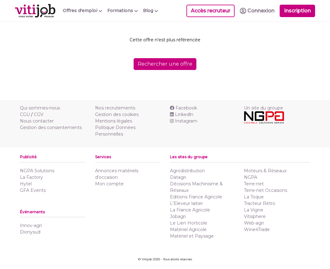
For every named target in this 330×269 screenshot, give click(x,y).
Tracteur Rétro (259, 203)
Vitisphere (255, 216)
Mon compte (109, 184)
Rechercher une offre (165, 64)
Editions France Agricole (196, 197)
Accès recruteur (210, 11)
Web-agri (254, 223)
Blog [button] (150, 10)
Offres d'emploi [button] (82, 10)
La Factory (31, 177)
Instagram (183, 121)
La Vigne (253, 210)
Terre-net (254, 184)
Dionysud (30, 232)
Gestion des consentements (51, 127)
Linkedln (181, 114)
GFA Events (33, 190)
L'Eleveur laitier (186, 203)
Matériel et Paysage (192, 236)
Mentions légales (113, 121)
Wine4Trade (257, 229)
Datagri (178, 177)
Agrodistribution (187, 171)
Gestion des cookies (117, 114)
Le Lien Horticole (188, 223)
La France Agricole (190, 210)
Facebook (183, 108)
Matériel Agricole (188, 229)
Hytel (26, 184)
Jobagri (178, 216)
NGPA (250, 177)
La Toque (254, 197)
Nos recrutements (115, 108)
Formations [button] (122, 10)
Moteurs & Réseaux (265, 171)
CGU (25, 114)
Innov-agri (31, 225)
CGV (39, 114)
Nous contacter (37, 121)
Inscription (297, 11)
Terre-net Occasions (265, 190)
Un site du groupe (263, 108)
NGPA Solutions (37, 171)
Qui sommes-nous (40, 108)
